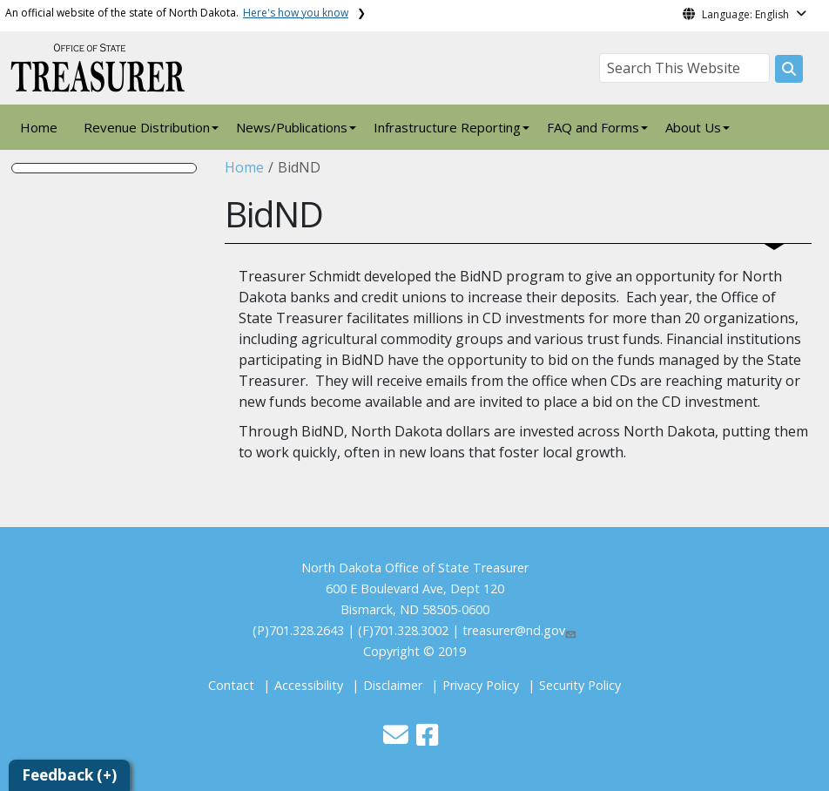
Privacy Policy (480, 685)
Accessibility (308, 685)
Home (38, 127)
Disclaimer (392, 685)
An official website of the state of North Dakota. (176, 12)
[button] (397, 739)
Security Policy (580, 685)
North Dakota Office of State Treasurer (415, 567)
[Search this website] (789, 69)
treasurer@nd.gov (519, 630)
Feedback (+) (69, 775)
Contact (231, 685)
